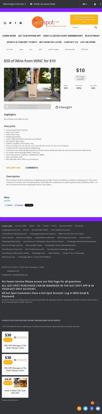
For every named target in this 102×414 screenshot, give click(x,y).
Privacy (46, 226)
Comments (31, 167)
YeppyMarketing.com (20, 275)
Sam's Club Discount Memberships (63, 35)
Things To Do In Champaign (73, 253)
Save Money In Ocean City (12, 249)
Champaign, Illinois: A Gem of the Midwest (34, 257)
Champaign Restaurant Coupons (43, 234)
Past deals (79, 226)
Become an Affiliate (24, 237)
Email (10, 205)
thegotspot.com (13, 271)
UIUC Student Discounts (60, 230)
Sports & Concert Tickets (22, 42)
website (7, 200)
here (38, 152)
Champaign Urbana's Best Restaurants (60, 245)
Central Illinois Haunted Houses (14, 234)
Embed (20, 205)
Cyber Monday (54, 253)
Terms (54, 226)
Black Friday (92, 35)
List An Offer (87, 42)
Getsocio (14, 400)
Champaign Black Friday (11, 241)
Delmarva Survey (8, 257)
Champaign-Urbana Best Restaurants (81, 241)
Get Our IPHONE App (29, 35)
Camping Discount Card (11, 230)
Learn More (9, 35)
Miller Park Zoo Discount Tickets (71, 234)
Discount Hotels (66, 226)
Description (13, 167)
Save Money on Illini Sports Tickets (15, 253)
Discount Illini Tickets (40, 230)
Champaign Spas (38, 253)
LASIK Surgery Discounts (66, 237)
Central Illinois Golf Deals (44, 237)
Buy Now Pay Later (50, 42)
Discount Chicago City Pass (12, 245)
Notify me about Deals (44, 4)
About (31, 226)
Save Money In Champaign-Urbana (60, 249)
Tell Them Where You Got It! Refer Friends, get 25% (84, 19)
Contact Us (71, 42)
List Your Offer (20, 226)
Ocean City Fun (8, 237)
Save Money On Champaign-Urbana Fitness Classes (43, 241)
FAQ (38, 226)
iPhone (26, 230)
